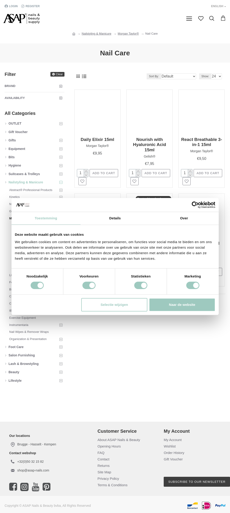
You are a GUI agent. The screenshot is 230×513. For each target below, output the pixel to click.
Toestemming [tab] (46, 218)
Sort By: (154, 76)
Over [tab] (184, 218)
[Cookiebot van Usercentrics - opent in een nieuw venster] (195, 204)
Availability (15, 98)
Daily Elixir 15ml (97, 139)
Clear (59, 74)
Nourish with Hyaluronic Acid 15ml (149, 144)
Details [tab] (115, 218)
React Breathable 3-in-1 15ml (201, 142)
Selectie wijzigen (114, 305)
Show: (205, 76)
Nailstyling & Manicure (96, 33)
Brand (10, 86)
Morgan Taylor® (128, 33)
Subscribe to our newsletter (196, 481)
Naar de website (182, 305)
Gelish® (149, 156)
